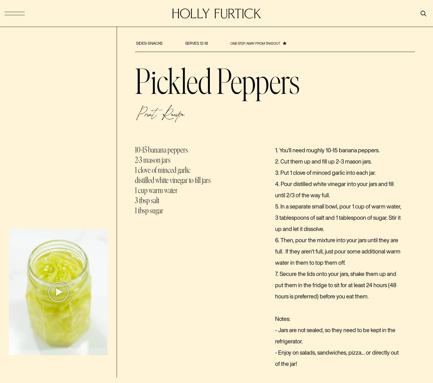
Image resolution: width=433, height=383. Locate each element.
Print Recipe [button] (160, 115)
